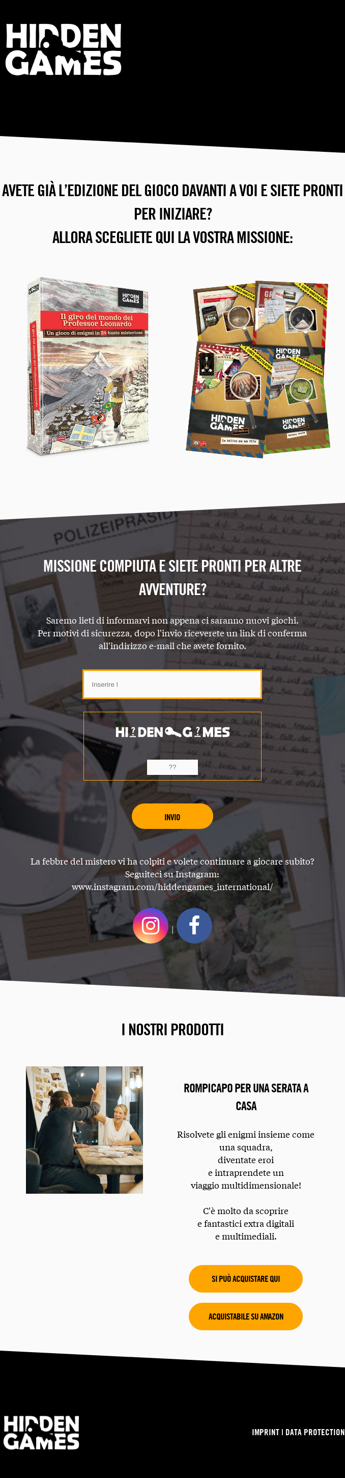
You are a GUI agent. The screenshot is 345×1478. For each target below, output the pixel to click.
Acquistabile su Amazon (246, 1316)
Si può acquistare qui (246, 1278)
